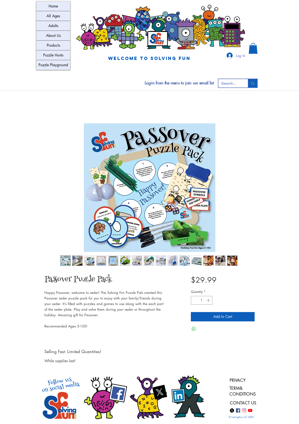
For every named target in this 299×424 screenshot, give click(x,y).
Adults (53, 25)
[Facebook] (238, 410)
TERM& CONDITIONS (243, 391)
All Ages (53, 16)
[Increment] (209, 300)
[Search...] (229, 83)
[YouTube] (250, 410)
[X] (232, 410)
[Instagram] (244, 410)
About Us (53, 35)
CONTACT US (243, 403)
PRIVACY (238, 380)
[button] (253, 48)
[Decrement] (194, 300)
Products (53, 45)
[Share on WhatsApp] (194, 329)
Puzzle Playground (53, 65)
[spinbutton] (201, 300)
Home (53, 6)
